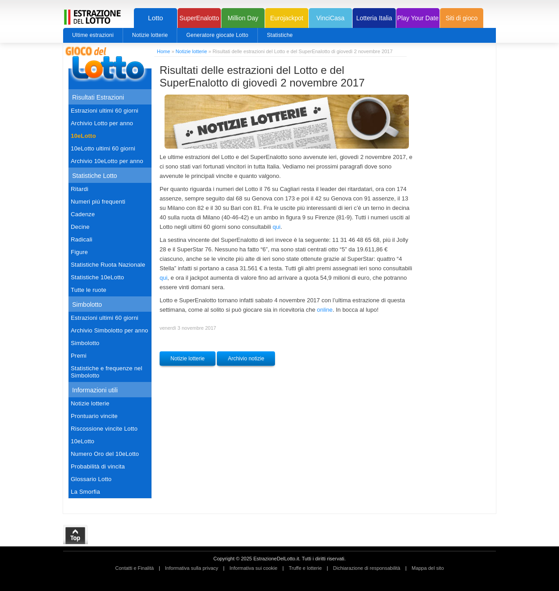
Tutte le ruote (88, 289)
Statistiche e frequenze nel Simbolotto (106, 372)
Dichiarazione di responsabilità (366, 568)
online (325, 309)
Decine (80, 226)
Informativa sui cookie (253, 568)
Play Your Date (418, 18)
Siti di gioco (461, 18)
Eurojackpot (286, 18)
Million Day (243, 18)
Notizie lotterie (150, 35)
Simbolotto (85, 343)
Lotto (155, 18)
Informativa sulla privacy (191, 568)
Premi (79, 355)
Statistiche (280, 35)
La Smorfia (85, 491)
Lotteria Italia (374, 18)
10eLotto (83, 135)
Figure (79, 252)
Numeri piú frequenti (98, 201)
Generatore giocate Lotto (217, 35)
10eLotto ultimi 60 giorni (103, 148)
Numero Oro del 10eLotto (105, 453)
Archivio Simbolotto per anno (109, 330)
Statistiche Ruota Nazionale (108, 264)
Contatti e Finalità (134, 568)
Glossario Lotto (91, 479)
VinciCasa (330, 18)
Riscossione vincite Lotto (104, 428)
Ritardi (79, 189)
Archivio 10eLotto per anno (107, 161)
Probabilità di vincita (98, 466)
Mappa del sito (428, 568)
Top (75, 535)
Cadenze (83, 214)
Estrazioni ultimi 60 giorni (104, 110)
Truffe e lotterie (305, 568)
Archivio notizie (246, 358)
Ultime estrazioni (93, 35)
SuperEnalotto (199, 18)
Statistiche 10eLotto (97, 277)
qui (276, 226)
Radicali (81, 239)
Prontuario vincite (94, 416)
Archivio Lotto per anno (102, 123)
